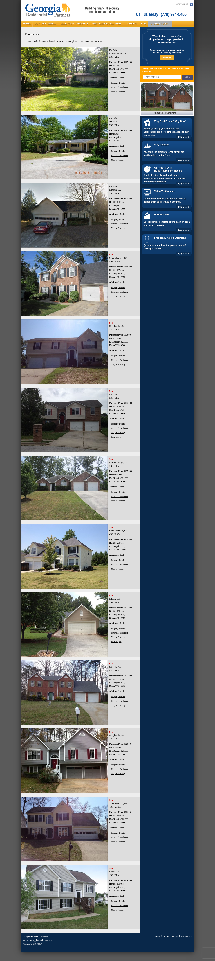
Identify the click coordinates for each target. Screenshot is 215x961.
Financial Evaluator (119, 87)
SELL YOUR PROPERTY (74, 23)
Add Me (187, 77)
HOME (26, 23)
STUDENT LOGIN (160, 23)
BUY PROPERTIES (45, 23)
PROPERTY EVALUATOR (106, 23)
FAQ (143, 23)
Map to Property (118, 91)
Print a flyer (116, 437)
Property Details (118, 83)
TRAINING (131, 23)
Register (167, 57)
